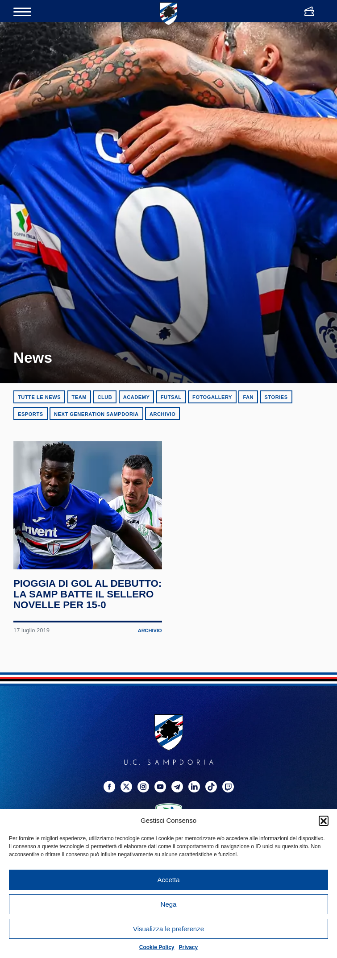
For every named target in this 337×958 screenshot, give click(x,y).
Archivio (162, 414)
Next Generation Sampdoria (96, 414)
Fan (248, 397)
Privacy (188, 947)
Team (79, 397)
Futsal (171, 397)
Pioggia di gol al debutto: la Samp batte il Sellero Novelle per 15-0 (87, 621)
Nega (169, 904)
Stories (276, 397)
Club (104, 397)
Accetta (168, 879)
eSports (30, 414)
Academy (136, 397)
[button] (323, 820)
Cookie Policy (157, 947)
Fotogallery (212, 397)
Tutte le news (39, 397)
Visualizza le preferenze (168, 929)
